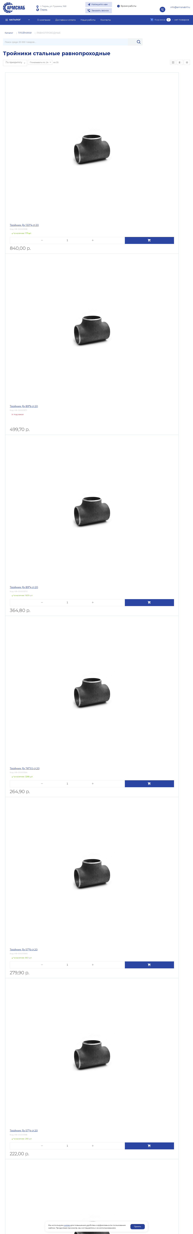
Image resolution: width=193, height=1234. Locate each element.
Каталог (9, 33)
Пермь (43, 10)
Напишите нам (99, 4)
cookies (67, 1225)
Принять (137, 1227)
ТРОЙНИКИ (25, 33)
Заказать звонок (100, 10)
